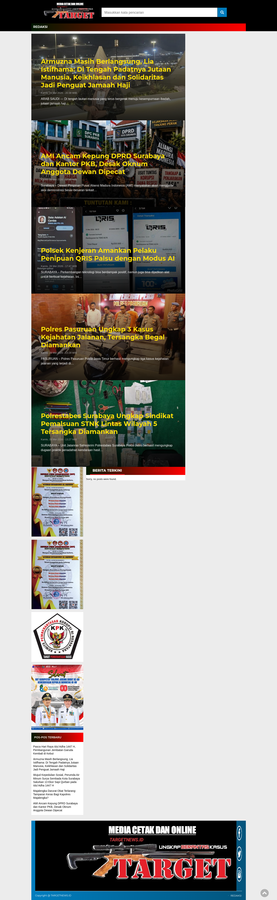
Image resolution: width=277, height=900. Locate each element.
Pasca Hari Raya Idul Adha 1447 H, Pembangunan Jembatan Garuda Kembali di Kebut (54, 750)
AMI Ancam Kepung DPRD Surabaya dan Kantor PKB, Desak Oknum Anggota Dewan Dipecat (103, 164)
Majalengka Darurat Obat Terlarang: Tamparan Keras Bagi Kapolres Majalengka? (54, 794)
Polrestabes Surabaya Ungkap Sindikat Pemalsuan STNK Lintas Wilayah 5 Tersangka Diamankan (107, 423)
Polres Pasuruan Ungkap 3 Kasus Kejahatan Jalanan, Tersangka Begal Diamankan (103, 337)
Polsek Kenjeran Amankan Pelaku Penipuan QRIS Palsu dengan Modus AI (108, 254)
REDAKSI (40, 27)
